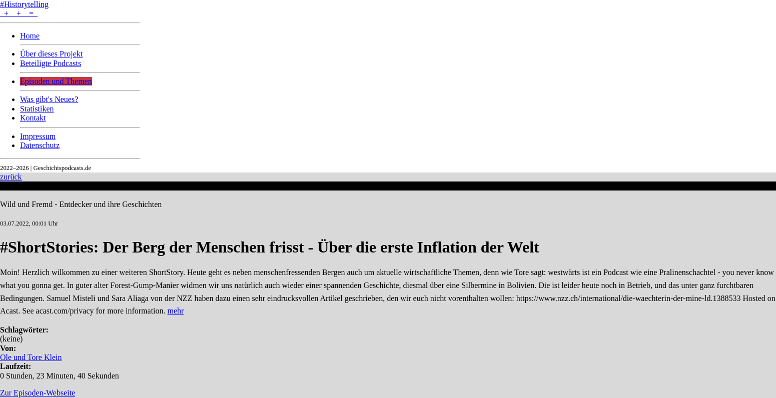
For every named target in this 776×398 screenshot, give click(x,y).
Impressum (38, 136)
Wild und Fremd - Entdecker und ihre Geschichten (81, 204)
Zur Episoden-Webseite (37, 392)
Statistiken (37, 108)
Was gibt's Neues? (49, 99)
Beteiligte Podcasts (50, 63)
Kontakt (33, 118)
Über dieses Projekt (51, 54)
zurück (11, 176)
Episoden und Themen (56, 81)
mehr (176, 310)
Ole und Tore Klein (31, 357)
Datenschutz (40, 145)
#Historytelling (24, 4)
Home (30, 36)
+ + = (19, 13)
